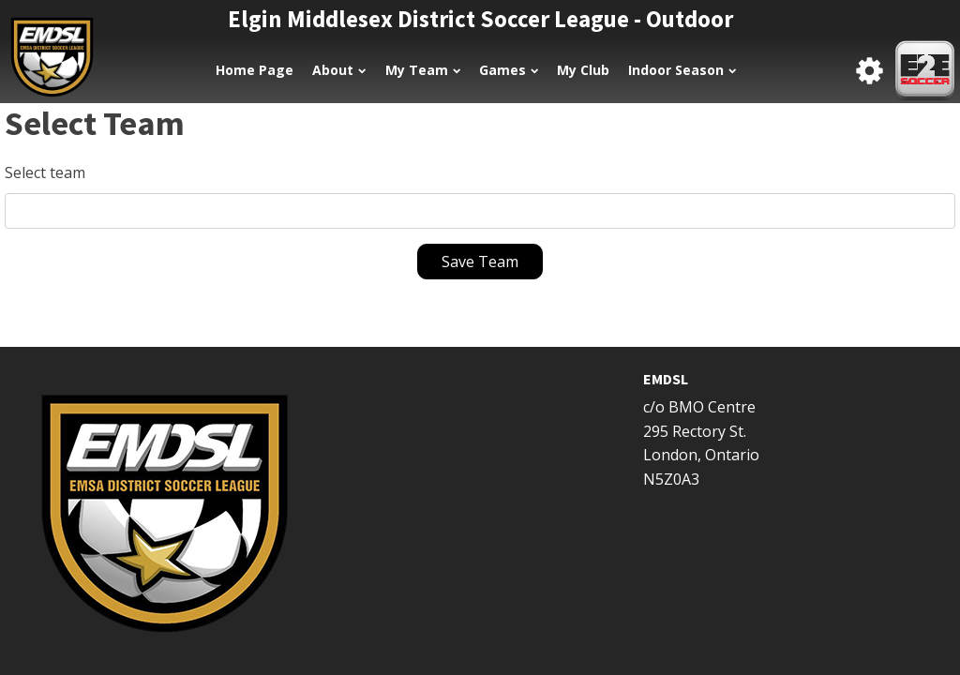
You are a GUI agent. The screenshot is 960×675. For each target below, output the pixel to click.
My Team (422, 70)
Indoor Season (682, 70)
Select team (45, 172)
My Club (583, 70)
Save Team (480, 261)
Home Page (254, 70)
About (339, 70)
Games (508, 70)
